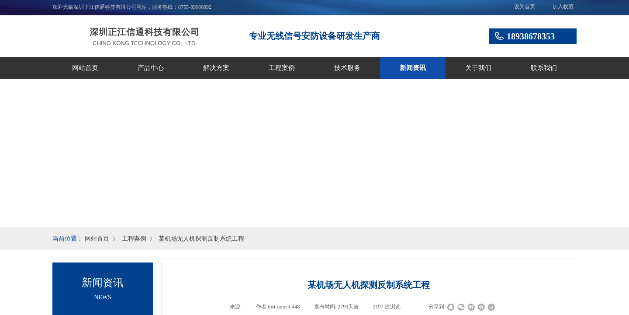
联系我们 (544, 67)
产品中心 (151, 67)
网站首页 (85, 67)
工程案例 (282, 67)
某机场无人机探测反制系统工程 (201, 238)
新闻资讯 (413, 67)
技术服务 (347, 67)
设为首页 (524, 7)
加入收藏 (563, 7)
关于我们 (478, 67)
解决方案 (216, 67)
